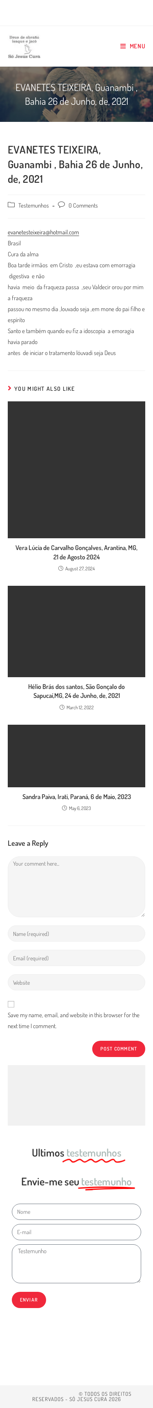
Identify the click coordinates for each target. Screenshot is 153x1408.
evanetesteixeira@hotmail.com (43, 232)
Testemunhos (33, 205)
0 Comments (83, 205)
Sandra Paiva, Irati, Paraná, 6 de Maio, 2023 (76, 797)
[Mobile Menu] (133, 46)
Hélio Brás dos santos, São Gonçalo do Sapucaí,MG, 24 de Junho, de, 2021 (76, 691)
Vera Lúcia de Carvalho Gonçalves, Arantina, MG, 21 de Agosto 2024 (76, 552)
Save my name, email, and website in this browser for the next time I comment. (74, 1020)
